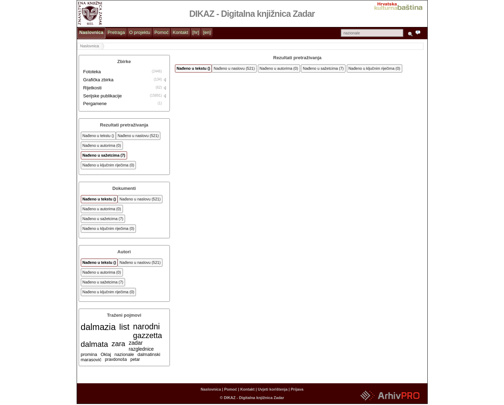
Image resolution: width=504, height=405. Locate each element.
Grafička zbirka (98, 79)
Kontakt (180, 32)
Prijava (297, 389)
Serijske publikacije (102, 95)
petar (135, 359)
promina (89, 354)
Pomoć (161, 32)
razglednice (141, 349)
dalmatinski (149, 354)
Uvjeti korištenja (273, 389)
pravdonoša (116, 359)
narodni (146, 326)
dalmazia (98, 327)
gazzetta (147, 335)
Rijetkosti (92, 87)
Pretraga (116, 32)
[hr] (195, 32)
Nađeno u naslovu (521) (138, 135)
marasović (91, 359)
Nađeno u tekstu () (98, 135)
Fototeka (92, 71)
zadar (136, 343)
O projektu (139, 32)
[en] (207, 32)
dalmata (94, 344)
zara (118, 344)
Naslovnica (91, 32)
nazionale (124, 354)
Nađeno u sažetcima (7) (104, 155)
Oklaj (105, 354)
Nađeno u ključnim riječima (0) (108, 165)
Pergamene (95, 103)
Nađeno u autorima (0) (102, 145)
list (124, 326)
